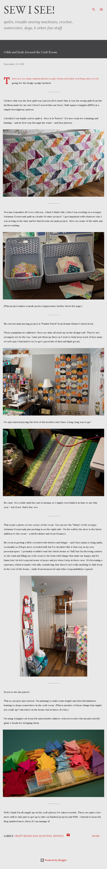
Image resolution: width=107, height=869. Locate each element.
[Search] (94, 6)
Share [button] (95, 836)
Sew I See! (29, 9)
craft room (22, 835)
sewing (58, 835)
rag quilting (42, 835)
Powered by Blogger (53, 860)
